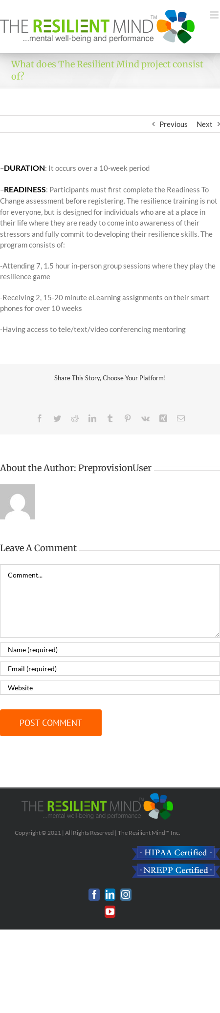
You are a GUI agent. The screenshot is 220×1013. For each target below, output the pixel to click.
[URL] (110, 688)
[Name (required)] (110, 649)
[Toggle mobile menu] (215, 15)
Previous (173, 124)
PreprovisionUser (115, 468)
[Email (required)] (110, 669)
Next (205, 124)
